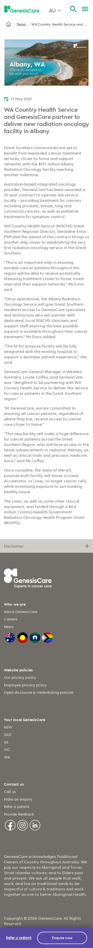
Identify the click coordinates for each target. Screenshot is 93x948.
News (21, 24)
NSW (8, 727)
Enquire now (62, 938)
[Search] (73, 9)
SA (6, 742)
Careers (10, 619)
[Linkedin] (35, 824)
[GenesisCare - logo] (21, 9)
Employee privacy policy (25, 685)
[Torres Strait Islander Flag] (35, 637)
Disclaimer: (46, 546)
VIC (7, 749)
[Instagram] (22, 824)
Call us (10, 791)
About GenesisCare (20, 611)
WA (7, 757)
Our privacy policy (20, 677)
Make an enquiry (18, 799)
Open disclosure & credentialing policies (39, 692)
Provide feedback (19, 814)
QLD (7, 734)
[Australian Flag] (10, 637)
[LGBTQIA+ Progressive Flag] (47, 637)
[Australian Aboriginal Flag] (22, 637)
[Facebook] (10, 824)
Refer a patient (16, 806)
